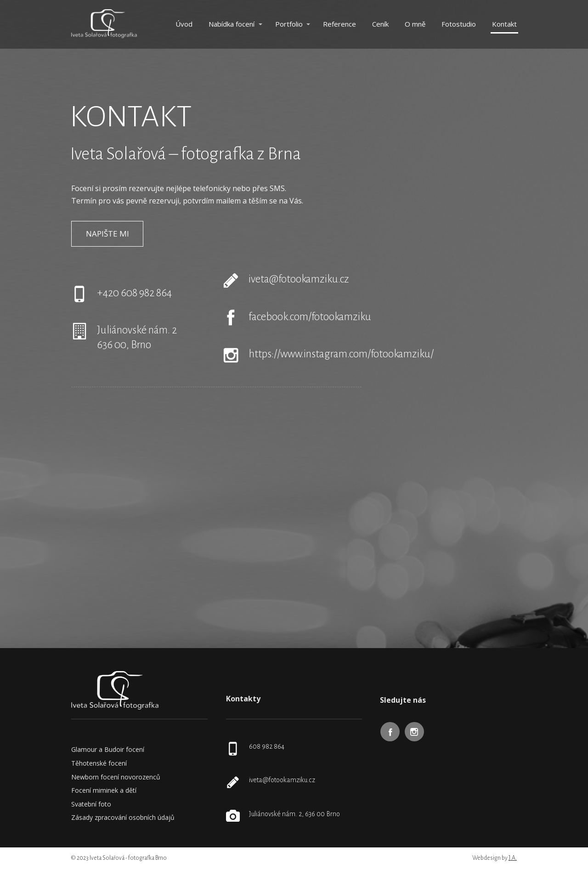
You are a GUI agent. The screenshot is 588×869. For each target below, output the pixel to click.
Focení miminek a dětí (103, 790)
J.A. (513, 858)
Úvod (183, 23)
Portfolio (289, 23)
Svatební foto (91, 804)
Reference (339, 23)
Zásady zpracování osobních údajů (123, 817)
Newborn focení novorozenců (115, 777)
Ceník (380, 23)
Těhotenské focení (99, 763)
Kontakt (504, 23)
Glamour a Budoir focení (107, 749)
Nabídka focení (231, 23)
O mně (415, 23)
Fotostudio (458, 23)
